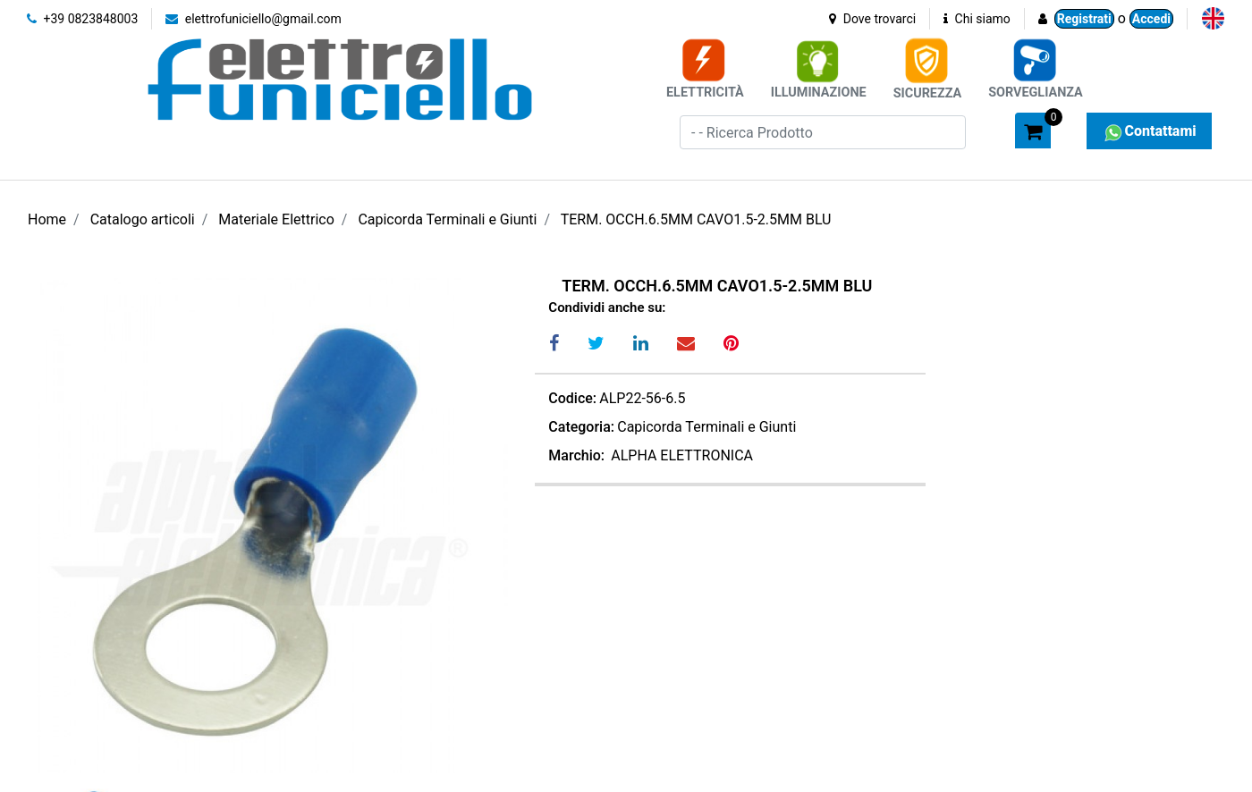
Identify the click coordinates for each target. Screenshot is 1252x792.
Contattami (1149, 130)
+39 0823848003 (82, 19)
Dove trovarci (872, 19)
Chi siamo (977, 19)
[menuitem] (1213, 18)
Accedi (1151, 19)
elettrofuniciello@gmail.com (253, 19)
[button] (993, 129)
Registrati (1084, 19)
